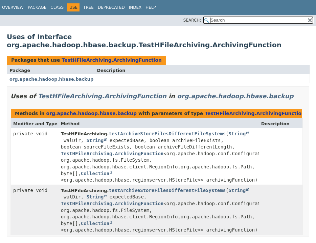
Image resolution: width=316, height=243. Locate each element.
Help (150, 7)
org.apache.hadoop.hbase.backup (51, 79)
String (237, 133)
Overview (13, 7)
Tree (88, 7)
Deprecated (111, 7)
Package (37, 7)
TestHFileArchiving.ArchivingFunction (112, 60)
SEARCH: (192, 20)
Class (57, 7)
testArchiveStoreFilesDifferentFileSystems (167, 133)
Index (135, 7)
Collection (95, 173)
